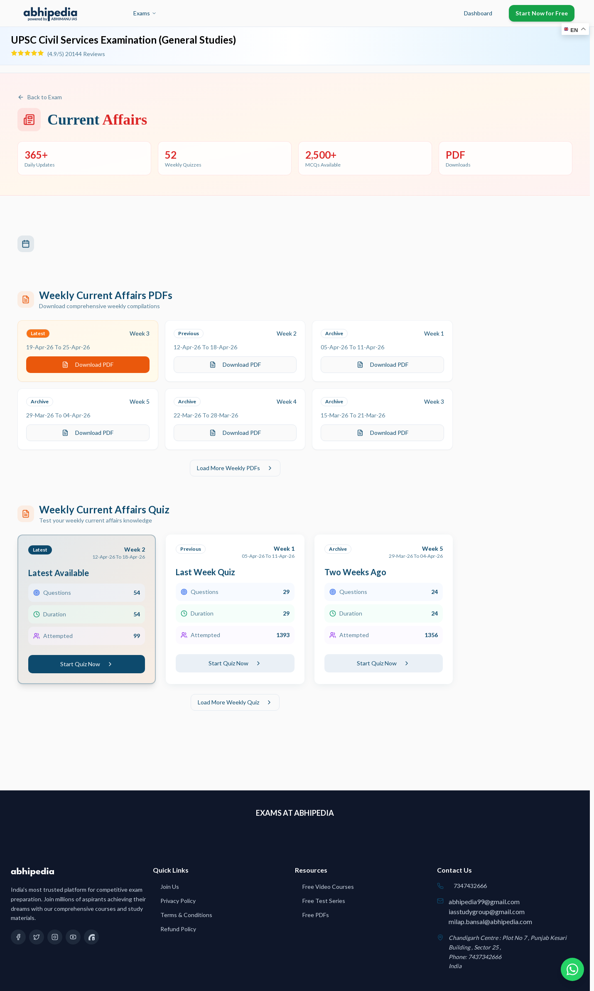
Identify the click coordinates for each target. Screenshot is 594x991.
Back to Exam (39, 97)
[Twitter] (36, 937)
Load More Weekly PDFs (235, 467)
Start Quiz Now (86, 663)
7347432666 (470, 885)
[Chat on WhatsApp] (572, 969)
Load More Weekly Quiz (235, 702)
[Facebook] (18, 937)
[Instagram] (54, 937)
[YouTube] (73, 937)
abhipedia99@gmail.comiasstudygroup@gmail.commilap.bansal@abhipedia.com (490, 911)
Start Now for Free (541, 13)
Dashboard (478, 13)
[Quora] (91, 937)
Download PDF (87, 364)
